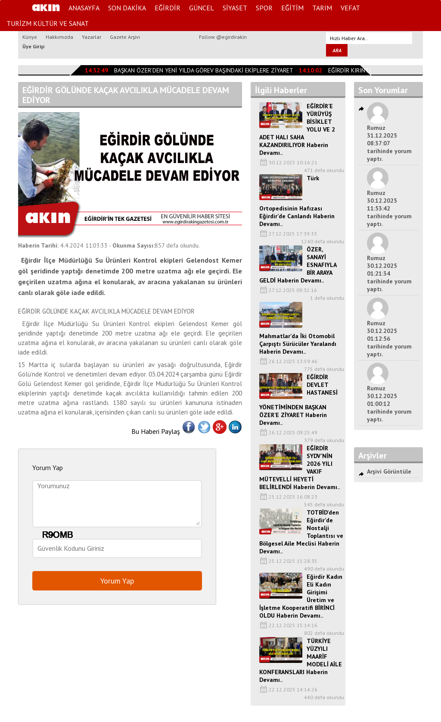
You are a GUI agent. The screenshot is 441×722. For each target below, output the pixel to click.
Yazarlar (91, 37)
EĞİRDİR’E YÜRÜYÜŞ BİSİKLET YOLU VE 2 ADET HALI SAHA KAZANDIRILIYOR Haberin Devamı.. (297, 129)
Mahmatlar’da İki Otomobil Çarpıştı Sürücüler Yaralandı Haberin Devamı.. (297, 343)
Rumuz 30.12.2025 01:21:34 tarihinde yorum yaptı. (389, 273)
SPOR (264, 7)
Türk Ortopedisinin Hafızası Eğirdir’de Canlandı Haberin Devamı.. (297, 201)
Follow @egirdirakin (223, 37)
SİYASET (235, 7)
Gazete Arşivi (125, 37)
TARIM (322, 7)
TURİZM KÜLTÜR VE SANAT (47, 23)
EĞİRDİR (167, 7)
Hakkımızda (59, 37)
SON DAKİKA (127, 7)
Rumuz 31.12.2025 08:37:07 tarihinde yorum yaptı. (389, 143)
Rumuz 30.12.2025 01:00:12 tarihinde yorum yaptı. (389, 403)
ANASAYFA (83, 7)
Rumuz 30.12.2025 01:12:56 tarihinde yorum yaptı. (389, 338)
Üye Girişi (33, 46)
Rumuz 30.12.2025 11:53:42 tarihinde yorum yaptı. (389, 208)
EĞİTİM (292, 7)
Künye (29, 37)
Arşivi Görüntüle (389, 471)
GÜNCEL (201, 7)
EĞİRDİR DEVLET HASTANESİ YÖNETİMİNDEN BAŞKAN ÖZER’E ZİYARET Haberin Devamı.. (298, 400)
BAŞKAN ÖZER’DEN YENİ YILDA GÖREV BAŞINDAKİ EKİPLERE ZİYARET (203, 70)
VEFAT (350, 7)
